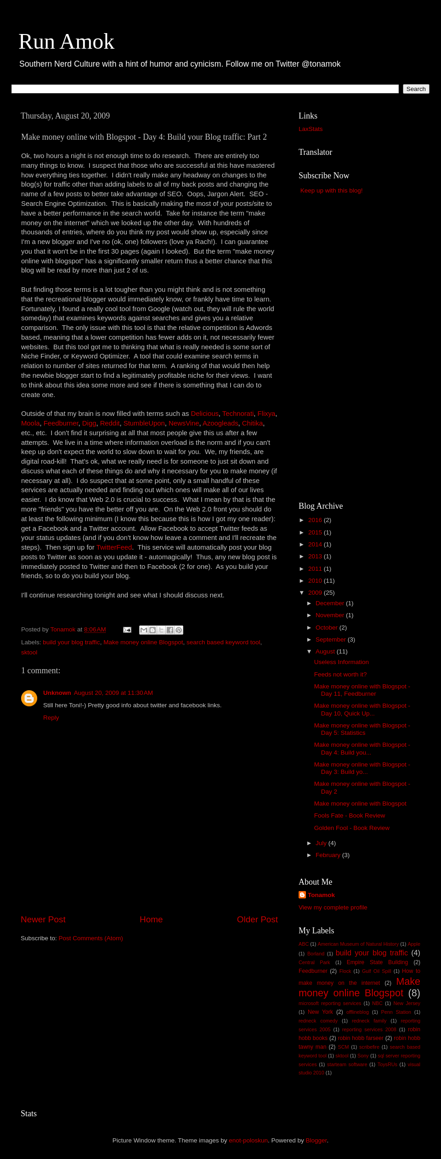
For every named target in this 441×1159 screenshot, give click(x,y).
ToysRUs (387, 1064)
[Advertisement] (149, 887)
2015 (316, 532)
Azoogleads (220, 423)
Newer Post (43, 919)
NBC (377, 1003)
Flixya (267, 413)
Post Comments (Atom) (91, 938)
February (329, 855)
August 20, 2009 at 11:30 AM (113, 692)
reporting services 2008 (369, 1029)
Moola (30, 423)
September (332, 639)
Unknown (57, 692)
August (326, 651)
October (327, 627)
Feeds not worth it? (340, 674)
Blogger (316, 1140)
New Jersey (406, 1003)
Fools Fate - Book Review (349, 815)
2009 (316, 592)
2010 (316, 580)
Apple (413, 944)
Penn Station (396, 1012)
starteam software (347, 1064)
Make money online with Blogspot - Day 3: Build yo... (362, 768)
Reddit (110, 423)
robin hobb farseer (361, 1038)
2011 (316, 568)
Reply (51, 717)
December (331, 603)
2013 (316, 556)
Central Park (314, 962)
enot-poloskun (248, 1140)
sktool (29, 652)
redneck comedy (318, 1020)
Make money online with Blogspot (360, 803)
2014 (316, 544)
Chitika (252, 423)
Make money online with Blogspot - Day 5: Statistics (362, 729)
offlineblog (357, 1012)
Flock (345, 971)
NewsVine (184, 423)
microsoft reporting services (330, 1003)
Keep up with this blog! (331, 190)
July (322, 843)
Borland (315, 953)
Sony (363, 1055)
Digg (89, 423)
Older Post (257, 919)
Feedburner (61, 423)
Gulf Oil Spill (376, 971)
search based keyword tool (223, 642)
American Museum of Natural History (358, 944)
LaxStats (311, 128)
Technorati (238, 413)
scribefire (369, 1047)
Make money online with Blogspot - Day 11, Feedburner (362, 690)
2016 (316, 520)
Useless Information (341, 662)
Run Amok (66, 41)
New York (320, 1012)
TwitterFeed (114, 547)
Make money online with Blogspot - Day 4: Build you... (362, 748)
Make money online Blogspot (143, 642)
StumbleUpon (144, 423)
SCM (343, 1047)
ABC (304, 944)
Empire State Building (377, 962)
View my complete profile (333, 907)
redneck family (369, 1020)
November (331, 615)
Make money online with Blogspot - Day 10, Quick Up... (362, 709)
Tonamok (321, 895)
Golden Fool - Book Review (352, 827)
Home (151, 919)
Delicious (205, 413)
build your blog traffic (71, 642)
